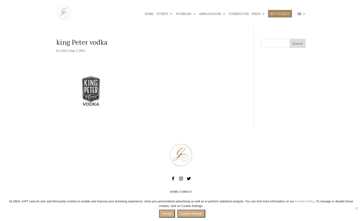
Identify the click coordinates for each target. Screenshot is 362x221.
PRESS (256, 14)
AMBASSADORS (210, 14)
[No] (356, 208)
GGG (63, 50)
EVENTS (162, 14)
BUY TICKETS (280, 14)
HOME (149, 14)
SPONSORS (183, 14)
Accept (167, 213)
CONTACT (186, 191)
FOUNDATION (239, 14)
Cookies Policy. (305, 201)
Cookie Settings (191, 213)
